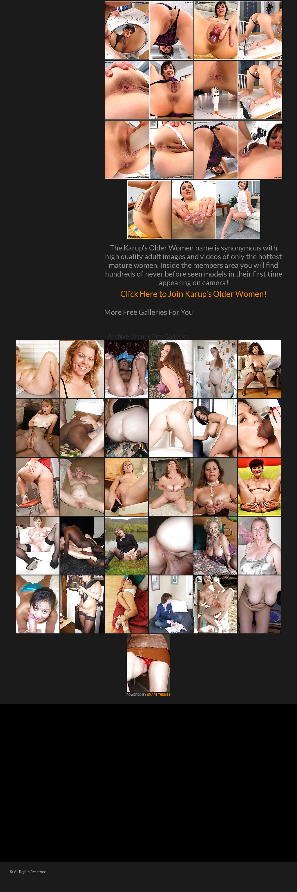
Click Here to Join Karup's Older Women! (193, 299)
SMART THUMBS (159, 706)
